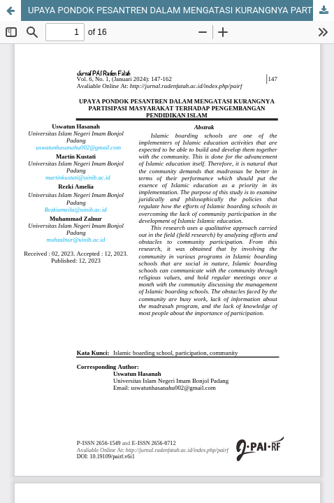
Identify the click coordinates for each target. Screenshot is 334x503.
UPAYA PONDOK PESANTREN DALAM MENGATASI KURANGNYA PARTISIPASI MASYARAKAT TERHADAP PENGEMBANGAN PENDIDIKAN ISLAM (181, 10)
